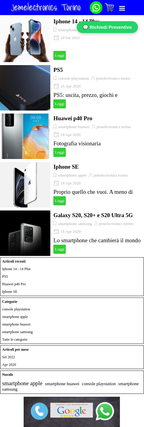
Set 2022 (8, 357)
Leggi (59, 55)
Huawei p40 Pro (72, 118)
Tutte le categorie (15, 339)
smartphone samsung (75, 223)
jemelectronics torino (113, 78)
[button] (96, 3)
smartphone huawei (73, 126)
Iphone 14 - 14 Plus (76, 21)
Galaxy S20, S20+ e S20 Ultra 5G (93, 215)
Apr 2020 (9, 364)
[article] (72, 39)
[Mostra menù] (122, 8)
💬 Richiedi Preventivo (107, 27)
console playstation (73, 78)
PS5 (58, 70)
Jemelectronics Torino (45, 7)
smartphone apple (72, 30)
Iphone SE (66, 167)
